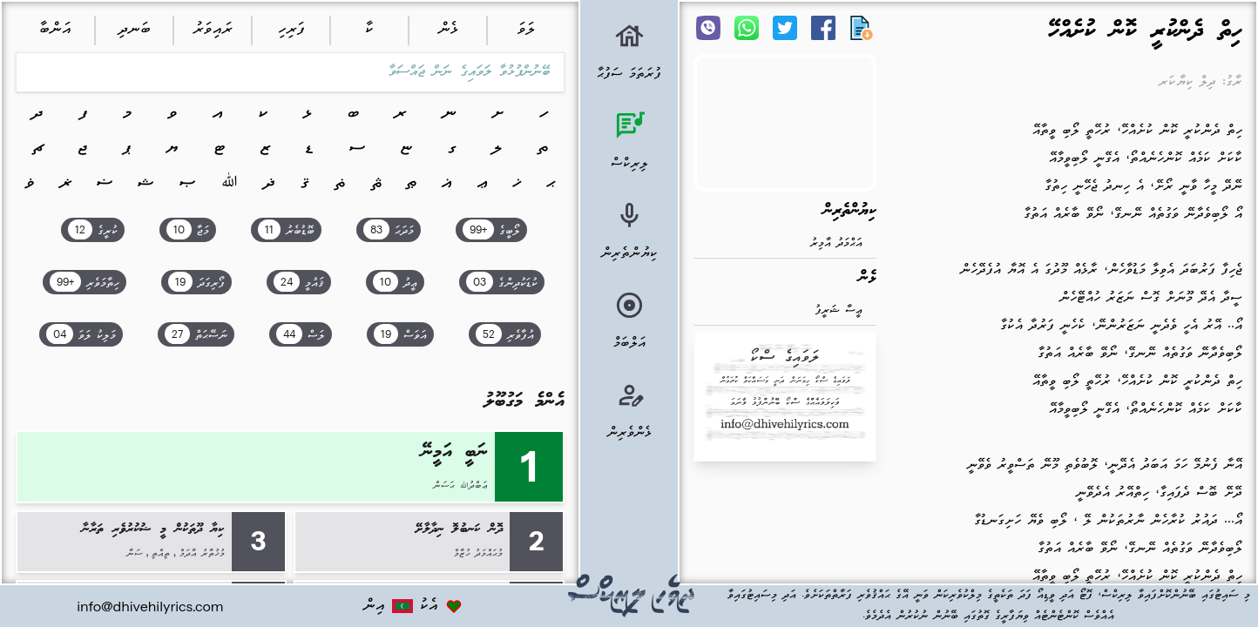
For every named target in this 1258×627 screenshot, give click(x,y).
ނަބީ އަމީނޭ (455, 452)
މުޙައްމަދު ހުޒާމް (478, 554)
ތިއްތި (161, 554)
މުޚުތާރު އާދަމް (202, 554)
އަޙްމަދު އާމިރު (836, 243)
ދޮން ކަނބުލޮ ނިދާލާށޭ (459, 529)
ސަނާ (134, 554)
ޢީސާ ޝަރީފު (838, 310)
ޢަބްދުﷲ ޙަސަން (460, 486)
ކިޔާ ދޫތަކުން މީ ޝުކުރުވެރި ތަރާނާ (153, 529)
